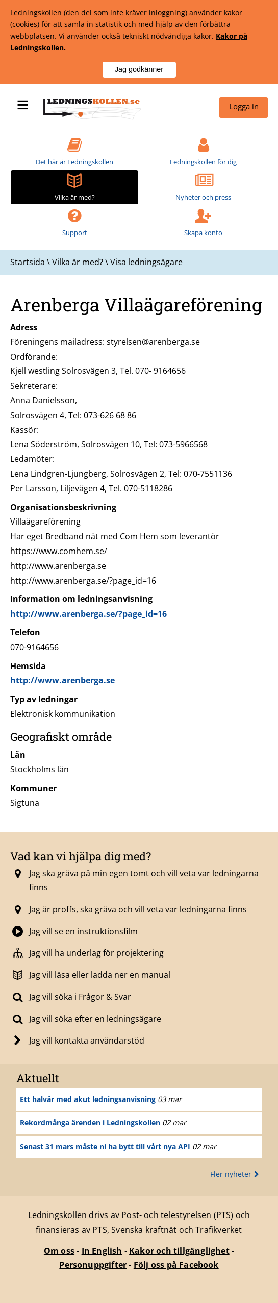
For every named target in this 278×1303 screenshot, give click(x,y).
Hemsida (28, 666)
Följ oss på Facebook (176, 1264)
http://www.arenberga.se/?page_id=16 (88, 613)
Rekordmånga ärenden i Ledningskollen (90, 1122)
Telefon (25, 632)
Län (18, 754)
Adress (23, 327)
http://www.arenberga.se (62, 680)
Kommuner (33, 788)
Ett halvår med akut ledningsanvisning (88, 1099)
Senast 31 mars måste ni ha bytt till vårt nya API (105, 1146)
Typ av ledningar (44, 699)
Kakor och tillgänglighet (179, 1250)
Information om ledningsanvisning (81, 598)
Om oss (59, 1250)
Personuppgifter (93, 1264)
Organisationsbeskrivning (63, 507)
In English (102, 1250)
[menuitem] (243, 107)
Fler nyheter (236, 1174)
